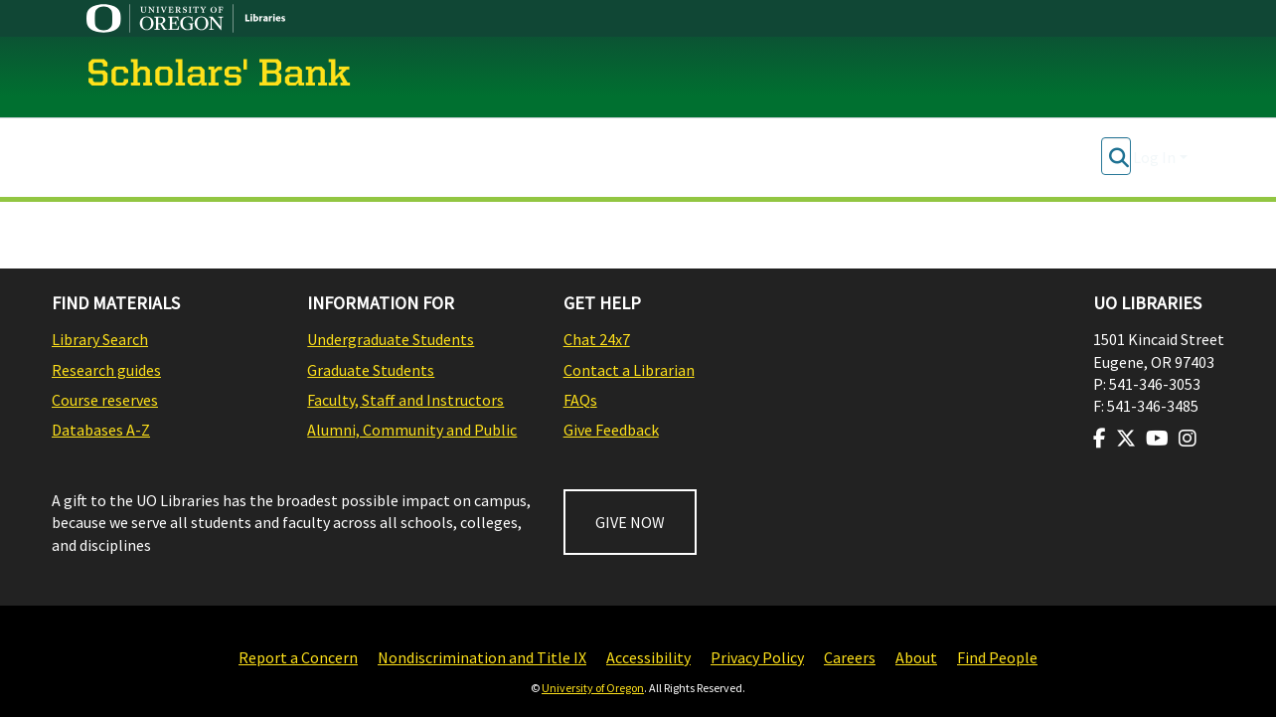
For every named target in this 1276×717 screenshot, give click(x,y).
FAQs (580, 400)
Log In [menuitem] (1154, 157)
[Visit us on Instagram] (1187, 438)
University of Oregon (593, 687)
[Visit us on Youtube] (1157, 438)
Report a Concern (298, 657)
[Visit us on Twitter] (1126, 438)
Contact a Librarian (629, 370)
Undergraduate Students (390, 339)
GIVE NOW (630, 522)
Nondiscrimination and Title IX (482, 657)
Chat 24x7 (596, 339)
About (916, 657)
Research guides (106, 370)
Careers (850, 657)
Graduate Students (370, 370)
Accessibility (648, 657)
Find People (997, 657)
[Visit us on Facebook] (1099, 438)
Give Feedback (611, 430)
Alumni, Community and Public (412, 430)
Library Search (100, 339)
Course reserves (105, 400)
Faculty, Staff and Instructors (405, 400)
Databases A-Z (101, 430)
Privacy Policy (757, 657)
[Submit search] (1118, 157)
